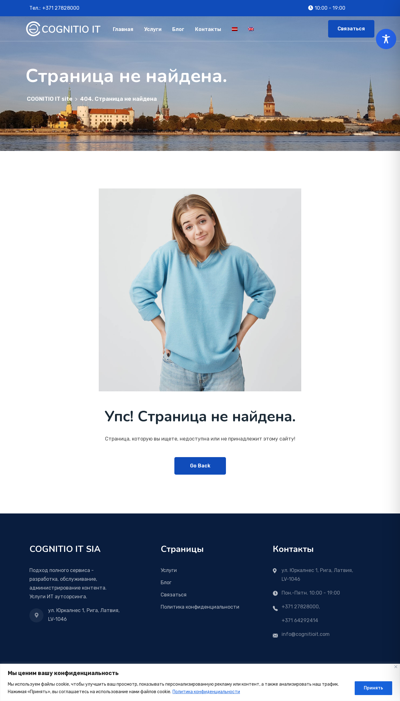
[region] (200, 682)
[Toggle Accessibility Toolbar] (386, 39)
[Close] (395, 666)
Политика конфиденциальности (206, 691)
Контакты (208, 29)
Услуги (153, 29)
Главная (123, 29)
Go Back (200, 466)
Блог (178, 29)
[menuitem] (234, 28)
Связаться (351, 29)
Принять (373, 688)
